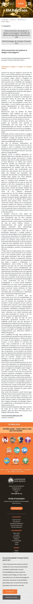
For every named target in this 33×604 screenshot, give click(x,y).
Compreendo (10, 592)
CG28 (16, 542)
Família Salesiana (16, 527)
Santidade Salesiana (16, 523)
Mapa (16, 550)
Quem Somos (16, 520)
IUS (17, 471)
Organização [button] (16, 530)
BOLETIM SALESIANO (16, 470)
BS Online (27, 470)
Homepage (4, 20)
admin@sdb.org (16, 493)
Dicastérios (16, 537)
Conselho (16, 535)
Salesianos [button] (16, 517)
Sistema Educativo (16, 525)
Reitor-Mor (16, 533)
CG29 (20, 3)
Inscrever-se (16, 508)
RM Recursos (21, 20)
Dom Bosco (16, 521)
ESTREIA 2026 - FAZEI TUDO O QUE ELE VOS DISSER (17, 430)
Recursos (13, 20)
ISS (8, 471)
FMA (22, 471)
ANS (2, 470)
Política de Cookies (11, 597)
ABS (13, 471)
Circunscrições (16, 541)
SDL (7, 470)
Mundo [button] (16, 548)
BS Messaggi (5, 21)
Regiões (16, 539)
